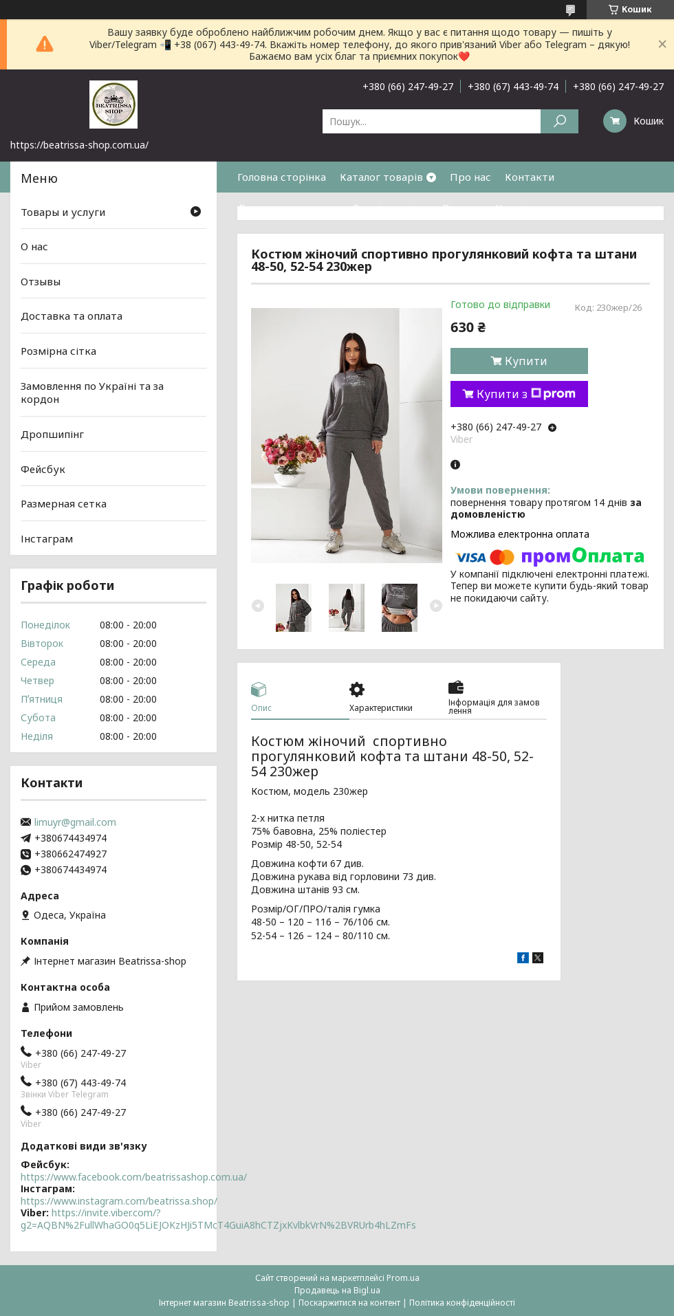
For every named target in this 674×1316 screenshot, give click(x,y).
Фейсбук (43, 468)
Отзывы (41, 281)
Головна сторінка (281, 177)
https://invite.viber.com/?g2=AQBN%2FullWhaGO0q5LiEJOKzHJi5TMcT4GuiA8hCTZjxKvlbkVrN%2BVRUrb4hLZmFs (218, 1218)
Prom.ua (403, 1278)
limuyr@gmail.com (75, 822)
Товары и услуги (63, 211)
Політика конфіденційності (462, 1302)
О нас (34, 246)
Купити (526, 361)
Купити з (526, 394)
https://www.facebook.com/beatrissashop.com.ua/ (134, 1176)
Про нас (470, 177)
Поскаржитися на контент (349, 1302)
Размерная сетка (64, 503)
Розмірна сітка (390, 208)
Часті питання (531, 208)
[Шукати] (559, 121)
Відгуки (462, 208)
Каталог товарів (381, 177)
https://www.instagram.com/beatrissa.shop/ (119, 1200)
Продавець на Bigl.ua (337, 1290)
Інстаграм (47, 538)
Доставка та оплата (288, 208)
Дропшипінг (52, 434)
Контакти (529, 177)
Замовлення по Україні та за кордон (92, 392)
